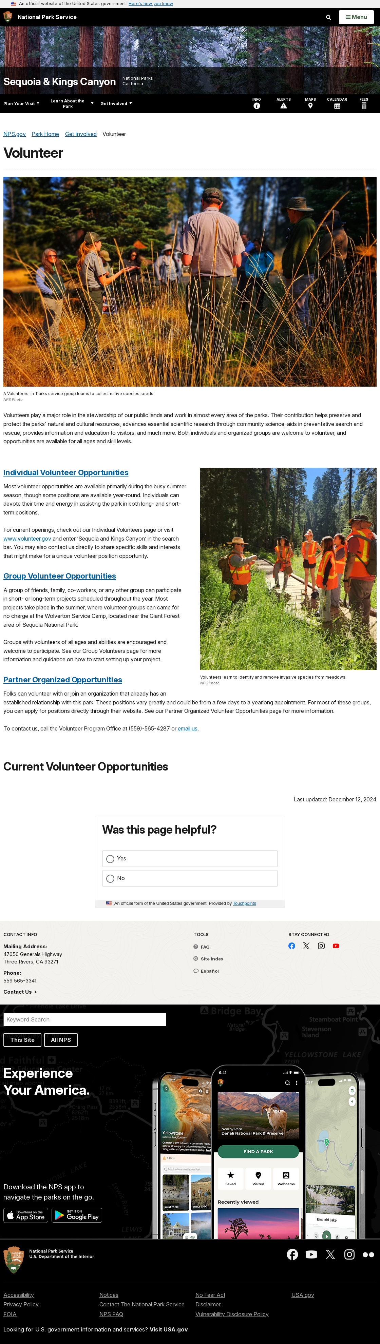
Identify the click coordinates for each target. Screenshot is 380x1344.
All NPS (61, 1039)
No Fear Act (210, 1294)
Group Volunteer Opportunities (59, 575)
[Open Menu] (356, 17)
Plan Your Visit (21, 103)
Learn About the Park (72, 103)
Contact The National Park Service (142, 1304)
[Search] (84, 1019)
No (121, 878)
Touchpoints (244, 903)
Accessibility (18, 1294)
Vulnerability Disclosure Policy (232, 1314)
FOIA (10, 1314)
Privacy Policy (21, 1304)
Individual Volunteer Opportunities (66, 472)
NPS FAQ (111, 1314)
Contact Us (18, 992)
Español (206, 971)
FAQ (201, 947)
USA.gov (302, 1294)
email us (187, 728)
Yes (121, 858)
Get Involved (116, 103)
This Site (22, 1039)
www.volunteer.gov (27, 538)
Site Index (208, 958)
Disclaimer (208, 1304)
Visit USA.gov (169, 1329)
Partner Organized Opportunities (62, 679)
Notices (108, 1294)
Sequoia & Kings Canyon (59, 81)
